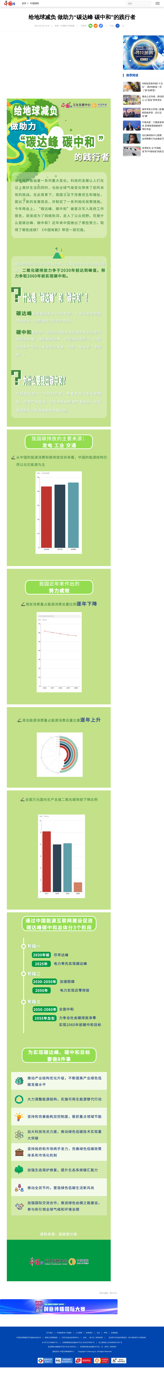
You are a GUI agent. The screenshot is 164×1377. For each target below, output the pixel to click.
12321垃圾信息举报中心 (70, 1338)
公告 (98, 1333)
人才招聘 (79, 1333)
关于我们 (49, 1333)
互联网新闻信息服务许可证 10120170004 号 (78, 1342)
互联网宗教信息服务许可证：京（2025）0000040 (98, 1347)
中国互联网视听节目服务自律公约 (28, 1338)
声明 (105, 1333)
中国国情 (34, 3)
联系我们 (89, 1333)
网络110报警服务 (51, 1338)
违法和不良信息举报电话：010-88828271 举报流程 (127, 1338)
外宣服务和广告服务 (64, 1333)
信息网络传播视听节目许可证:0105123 (62, 1347)
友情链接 (114, 1333)
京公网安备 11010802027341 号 (110, 1342)
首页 (24, 3)
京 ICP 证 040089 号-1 (50, 1342)
